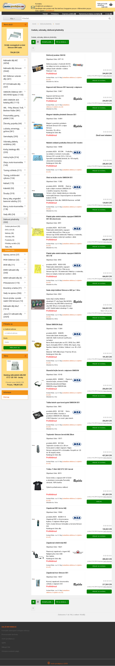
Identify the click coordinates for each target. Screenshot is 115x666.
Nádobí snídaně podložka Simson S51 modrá (64, 143)
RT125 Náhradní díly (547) (11, 86)
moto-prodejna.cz (8, 639)
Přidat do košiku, (99, 81)
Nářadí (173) (8, 184)
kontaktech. (50, 11)
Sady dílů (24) (9, 215)
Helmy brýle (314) (11, 158)
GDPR (4, 643)
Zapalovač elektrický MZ (56, 543)
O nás (108, 14)
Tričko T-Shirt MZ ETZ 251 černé (59, 470)
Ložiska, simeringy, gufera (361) (11, 130)
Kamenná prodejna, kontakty (90, 14)
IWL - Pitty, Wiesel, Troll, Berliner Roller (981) (13, 109)
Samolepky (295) (10, 137)
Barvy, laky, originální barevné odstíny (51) (12, 200)
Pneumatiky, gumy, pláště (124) (11, 117)
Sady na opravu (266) (12, 294)
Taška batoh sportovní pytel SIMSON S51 (63, 403)
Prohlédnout (51, 74)
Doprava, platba (69, 14)
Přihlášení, (55, 14)
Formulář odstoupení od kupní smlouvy (15, 631)
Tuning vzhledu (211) (12, 171)
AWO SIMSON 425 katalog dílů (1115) (11, 101)
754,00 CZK (14, 53)
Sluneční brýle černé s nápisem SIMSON (62, 371)
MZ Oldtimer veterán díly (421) (12, 78)
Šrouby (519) (8, 194)
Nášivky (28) (9, 234)
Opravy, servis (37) (11, 255)
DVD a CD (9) (9, 230)
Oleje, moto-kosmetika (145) (13, 164)
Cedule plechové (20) (12, 227)
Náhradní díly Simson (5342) (12, 70)
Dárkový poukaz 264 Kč (55, 56)
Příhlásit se (15, 348)
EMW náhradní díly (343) (11, 271)
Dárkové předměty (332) (11, 221)
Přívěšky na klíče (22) (12, 244)
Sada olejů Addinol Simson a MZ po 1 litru (63, 291)
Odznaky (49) (9, 237)
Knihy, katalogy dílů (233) (11, 151)
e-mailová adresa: (9, 330)
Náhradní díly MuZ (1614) (11, 308)
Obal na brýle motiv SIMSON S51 (59, 178)
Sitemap (6, 398)
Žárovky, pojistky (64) (12, 124)
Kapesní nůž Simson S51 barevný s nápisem (64, 88)
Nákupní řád (6, 648)
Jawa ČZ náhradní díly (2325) (12, 315)
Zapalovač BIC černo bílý (56, 509)
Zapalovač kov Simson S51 (57, 573)
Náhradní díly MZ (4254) (10, 62)
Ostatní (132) (9, 251)
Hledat (45, 14)
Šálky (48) (8, 247)
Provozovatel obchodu (10, 635)
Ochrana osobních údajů (10, 652)
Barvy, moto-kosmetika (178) (13, 208)
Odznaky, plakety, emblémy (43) (10, 143)
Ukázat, (99, 502)
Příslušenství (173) (11, 283)
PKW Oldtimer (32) (11, 260)
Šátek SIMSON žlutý (54, 325)
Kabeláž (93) (8, 189)
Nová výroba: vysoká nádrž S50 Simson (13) (13, 300)
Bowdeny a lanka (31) (12, 288)
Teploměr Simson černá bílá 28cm (60, 435)
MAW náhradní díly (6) (12, 278)
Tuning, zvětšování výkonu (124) (11, 177)
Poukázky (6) (9, 241)
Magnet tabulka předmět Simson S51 (61, 115)
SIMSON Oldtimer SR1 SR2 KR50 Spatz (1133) (13, 93)
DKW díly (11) (9, 265)
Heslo (5, 339)
